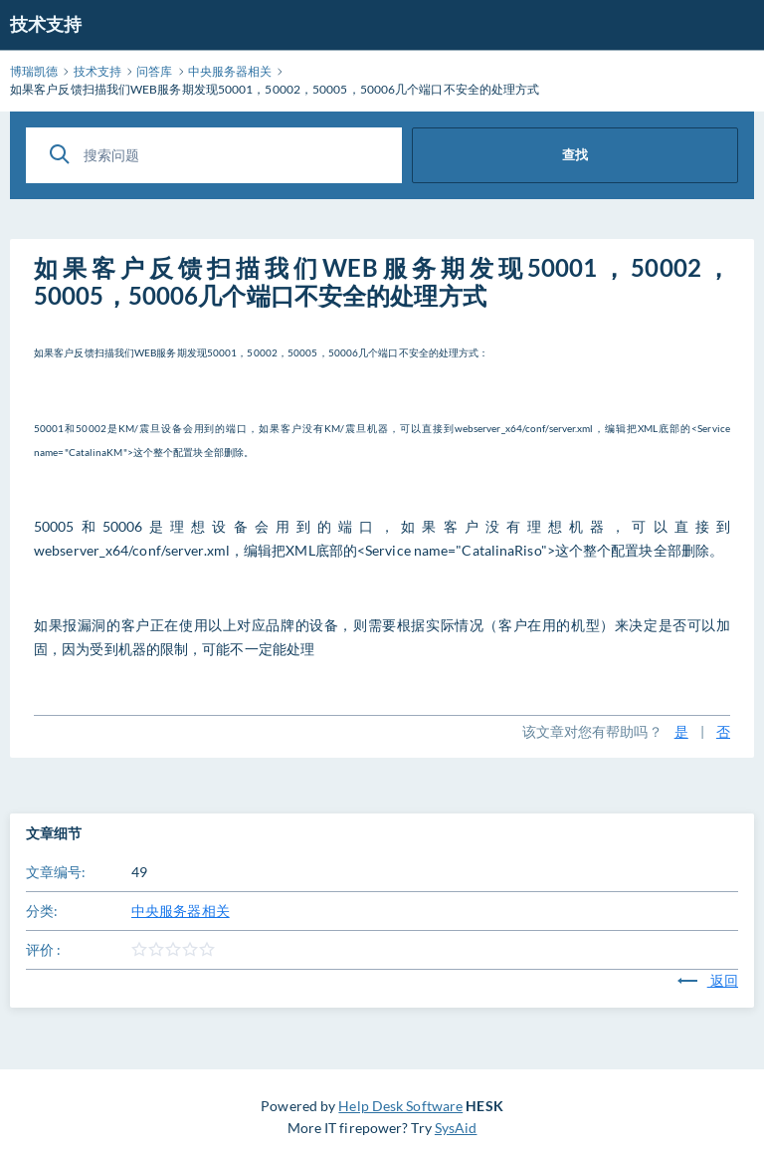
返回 (707, 980)
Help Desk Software (400, 1105)
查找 (575, 154)
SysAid (456, 1127)
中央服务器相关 (180, 910)
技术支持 (46, 24)
